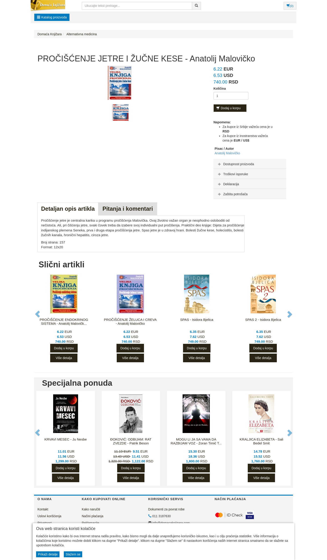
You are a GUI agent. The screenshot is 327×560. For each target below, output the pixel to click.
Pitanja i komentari (127, 208)
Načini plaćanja (92, 516)
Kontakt (42, 509)
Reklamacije (90, 523)
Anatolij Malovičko (227, 153)
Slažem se (73, 554)
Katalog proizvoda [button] (52, 17)
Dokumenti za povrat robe (166, 509)
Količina (219, 88)
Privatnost (44, 523)
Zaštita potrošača (232, 194)
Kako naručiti (91, 509)
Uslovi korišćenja (49, 516)
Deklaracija (228, 184)
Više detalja (64, 358)
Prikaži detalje (48, 554)
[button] (38, 314)
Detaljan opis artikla (68, 208)
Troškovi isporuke (232, 174)
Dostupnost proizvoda (235, 164)
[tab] (249, 164)
